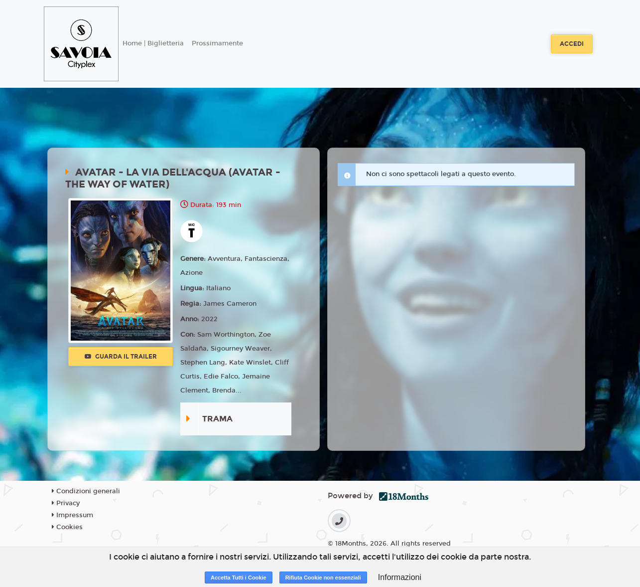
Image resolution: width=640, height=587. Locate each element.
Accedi (572, 43)
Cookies (67, 527)
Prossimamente (217, 43)
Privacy (66, 503)
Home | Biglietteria (153, 43)
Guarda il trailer (121, 356)
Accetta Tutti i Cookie (238, 578)
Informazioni (399, 577)
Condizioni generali (86, 491)
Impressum (72, 515)
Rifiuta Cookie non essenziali (323, 578)
